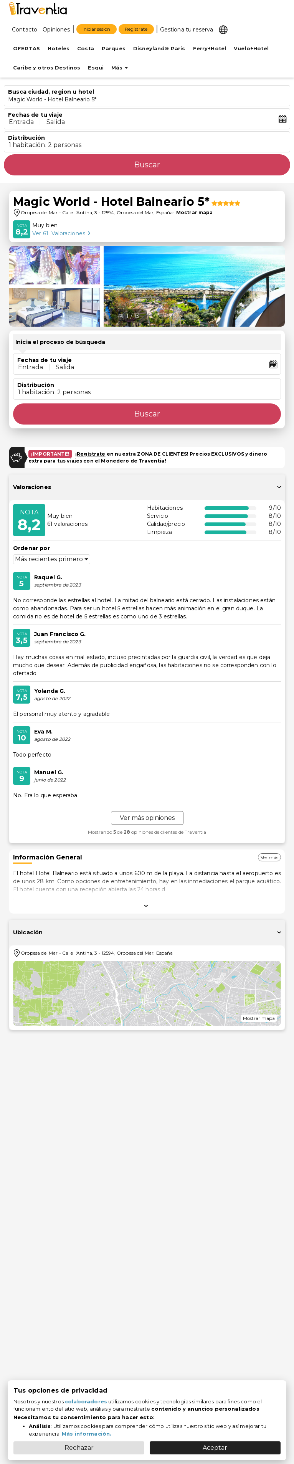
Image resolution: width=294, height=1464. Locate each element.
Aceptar (215, 1447)
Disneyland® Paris (159, 48)
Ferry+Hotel (209, 48)
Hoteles (58, 48)
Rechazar (79, 1447)
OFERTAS (26, 48)
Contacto (24, 29)
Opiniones (56, 29)
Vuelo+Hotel (251, 48)
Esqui (96, 68)
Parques (114, 48)
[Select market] (223, 29)
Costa (85, 48)
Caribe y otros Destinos (46, 68)
